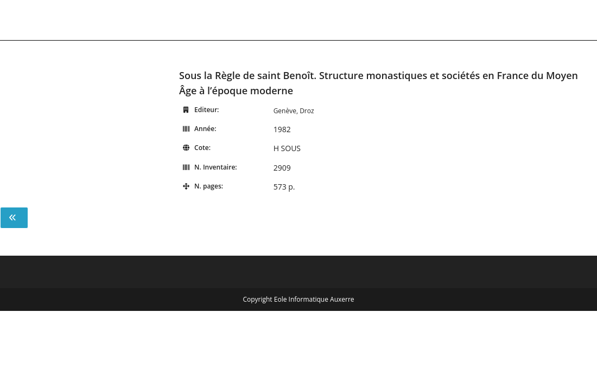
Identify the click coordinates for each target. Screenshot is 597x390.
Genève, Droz (294, 110)
